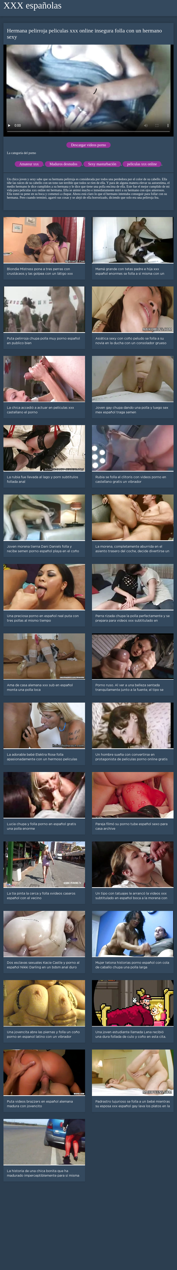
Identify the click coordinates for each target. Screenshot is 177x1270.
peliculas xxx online (142, 164)
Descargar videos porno (88, 145)
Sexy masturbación (102, 164)
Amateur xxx (29, 164)
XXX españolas (32, 5)
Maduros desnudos (63, 164)
